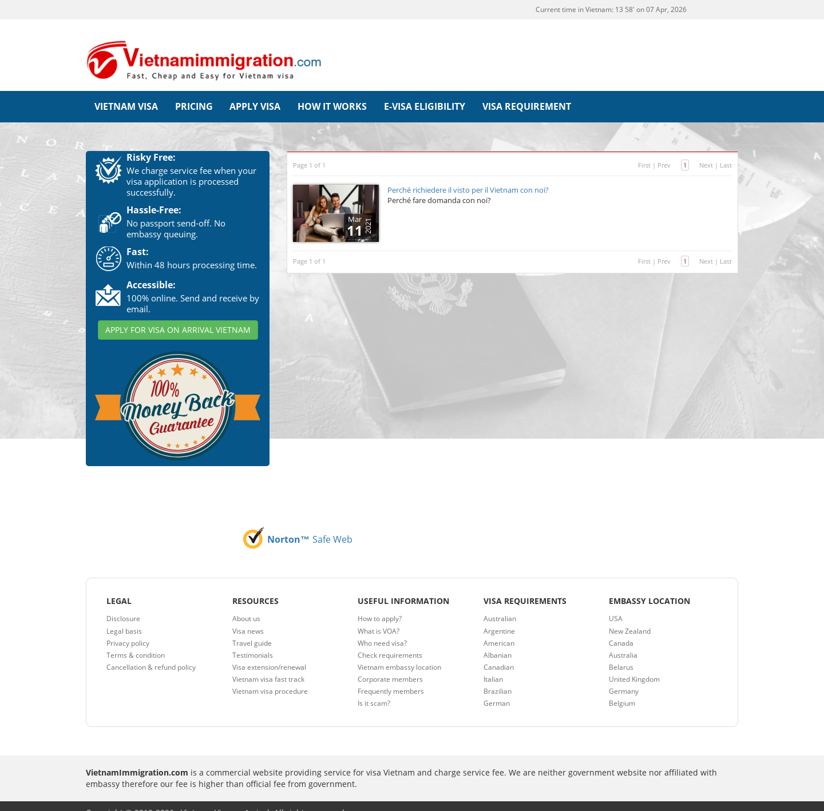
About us (246, 605)
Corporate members (390, 665)
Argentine (499, 617)
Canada (621, 629)
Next (706, 151)
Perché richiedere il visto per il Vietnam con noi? (468, 176)
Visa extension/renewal (269, 653)
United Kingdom (634, 665)
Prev (664, 151)
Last (726, 151)
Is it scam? (374, 689)
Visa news (248, 617)
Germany (624, 677)
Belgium (622, 689)
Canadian (499, 653)
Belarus (621, 653)
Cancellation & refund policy (151, 653)
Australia (623, 641)
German (497, 689)
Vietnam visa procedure (270, 677)
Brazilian (498, 677)
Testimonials (252, 641)
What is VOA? (378, 617)
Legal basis (124, 617)
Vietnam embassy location (399, 653)
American (499, 629)
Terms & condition (135, 641)
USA (616, 605)
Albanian (498, 641)
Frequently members (391, 677)
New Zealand (630, 617)
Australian (500, 605)
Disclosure (123, 605)
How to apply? (380, 605)
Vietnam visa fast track (268, 665)
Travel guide (252, 629)
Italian (493, 665)
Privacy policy (127, 629)
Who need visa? (382, 629)
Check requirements (390, 641)
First (644, 151)
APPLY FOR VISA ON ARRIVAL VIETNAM (178, 316)
